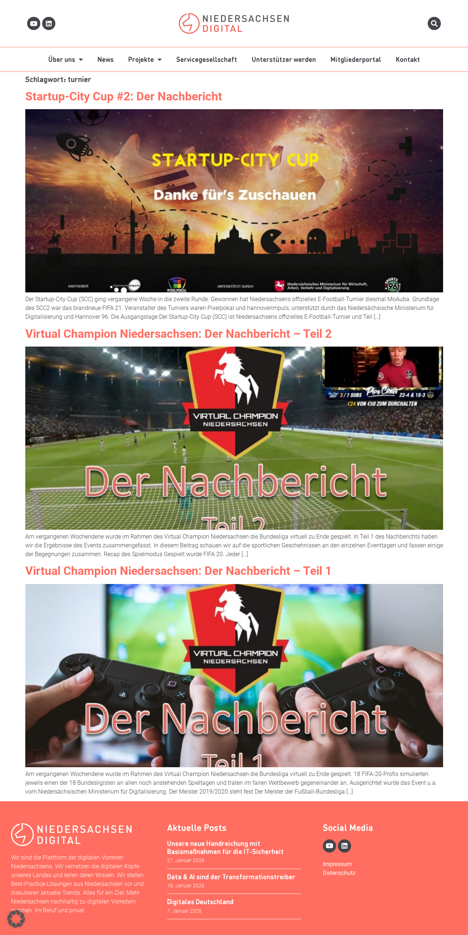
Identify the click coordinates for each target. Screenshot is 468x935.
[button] (16, 919)
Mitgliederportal (356, 59)
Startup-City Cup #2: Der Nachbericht (123, 96)
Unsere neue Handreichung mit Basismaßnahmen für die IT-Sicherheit (225, 847)
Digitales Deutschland (200, 901)
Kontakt (408, 59)
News (105, 59)
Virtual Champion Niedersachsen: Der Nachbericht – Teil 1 (178, 571)
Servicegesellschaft (206, 59)
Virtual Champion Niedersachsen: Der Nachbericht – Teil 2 (178, 334)
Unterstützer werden (284, 59)
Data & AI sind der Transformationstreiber (231, 876)
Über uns (65, 59)
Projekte (145, 59)
